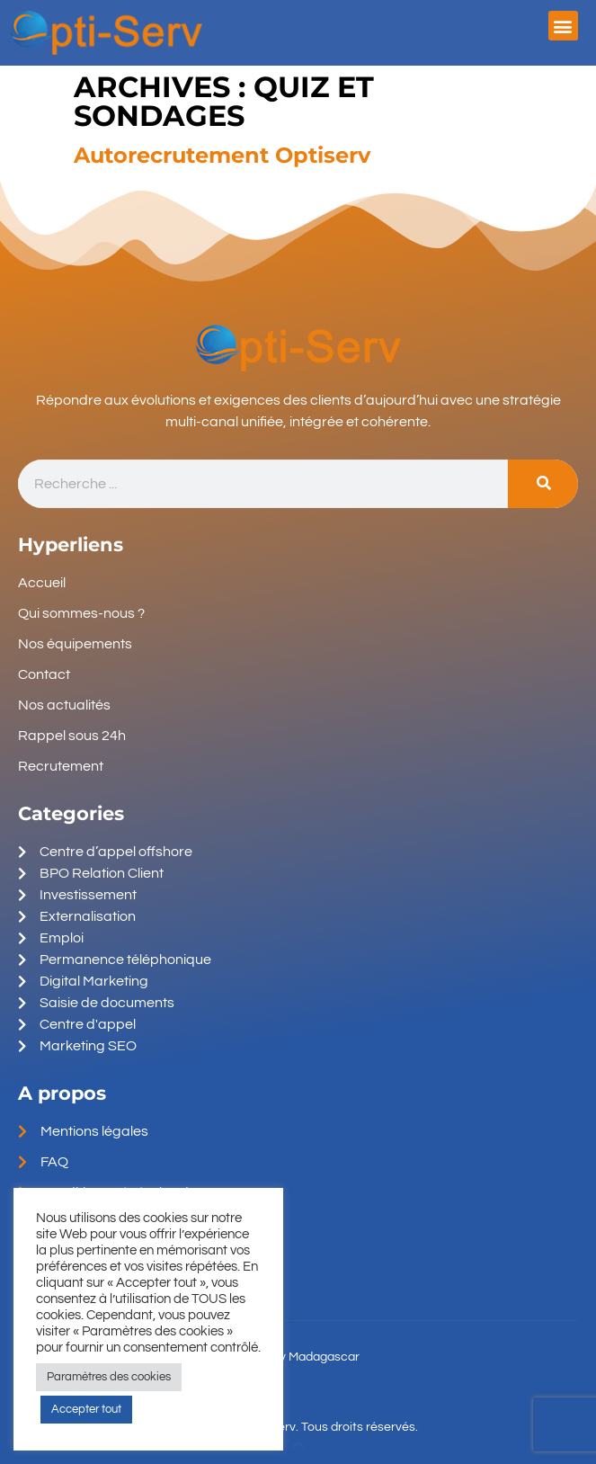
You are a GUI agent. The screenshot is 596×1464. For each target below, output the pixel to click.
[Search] (543, 484)
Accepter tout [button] (86, 1409)
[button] (563, 25)
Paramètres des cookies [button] (109, 1376)
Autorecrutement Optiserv (222, 155)
